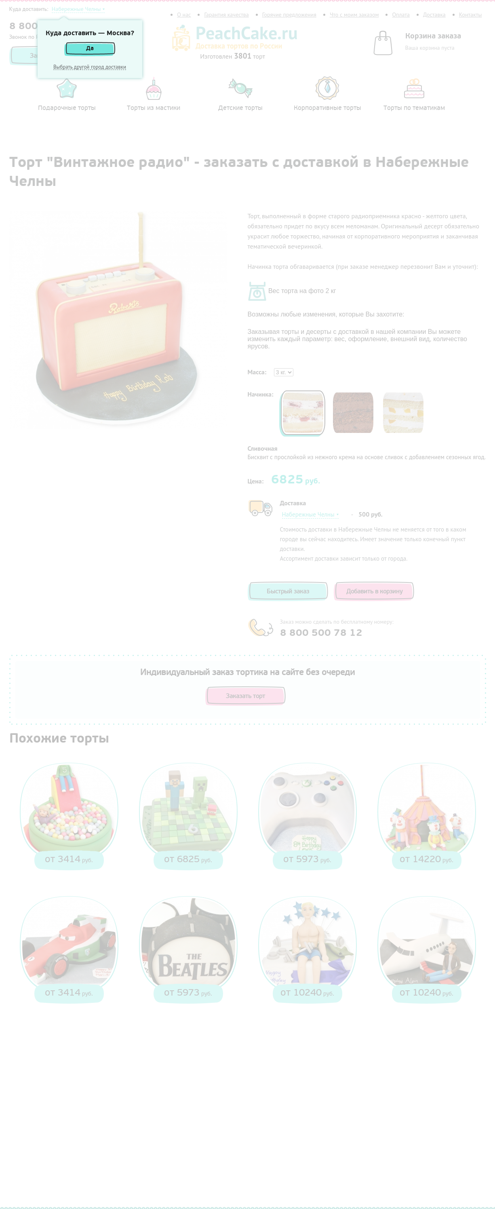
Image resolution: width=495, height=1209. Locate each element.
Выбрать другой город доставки (89, 67)
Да (90, 48)
